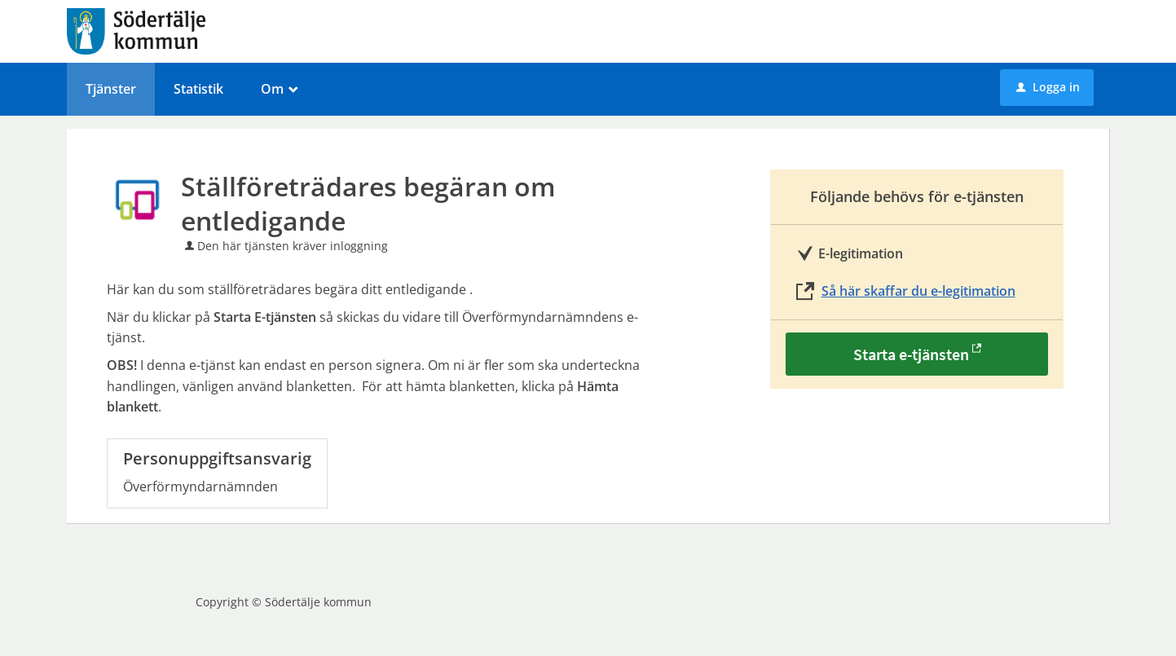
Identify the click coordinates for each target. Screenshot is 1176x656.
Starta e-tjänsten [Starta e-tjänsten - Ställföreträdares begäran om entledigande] (911, 354)
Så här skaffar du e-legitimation (918, 291)
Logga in (1048, 87)
